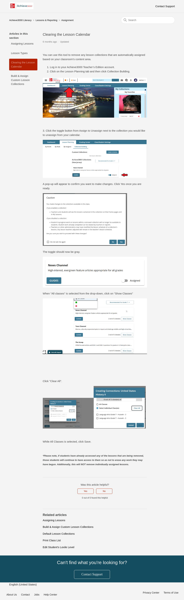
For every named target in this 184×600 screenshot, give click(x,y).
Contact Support (165, 6)
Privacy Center (151, 592)
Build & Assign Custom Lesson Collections (20, 79)
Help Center (50, 594)
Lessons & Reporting (46, 20)
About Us (11, 594)
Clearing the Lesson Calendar (23, 64)
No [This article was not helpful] (104, 491)
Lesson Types (19, 53)
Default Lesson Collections (59, 533)
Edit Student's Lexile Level (58, 547)
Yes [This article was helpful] (85, 491)
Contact (25, 594)
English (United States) (23, 584)
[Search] (148, 20)
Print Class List (52, 540)
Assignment (67, 20)
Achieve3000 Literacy (20, 20)
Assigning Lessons (22, 43)
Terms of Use (171, 592)
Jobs (37, 594)
